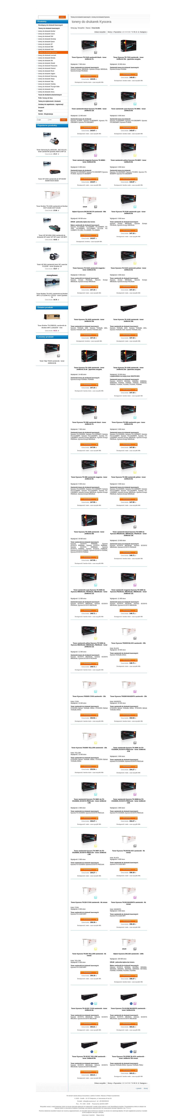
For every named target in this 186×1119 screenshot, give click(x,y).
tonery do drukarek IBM (45, 47)
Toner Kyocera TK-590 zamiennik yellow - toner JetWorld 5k (128, 478)
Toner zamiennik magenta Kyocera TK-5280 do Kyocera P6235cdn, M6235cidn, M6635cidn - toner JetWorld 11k (128, 591)
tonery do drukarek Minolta (46, 58)
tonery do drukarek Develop (47, 39)
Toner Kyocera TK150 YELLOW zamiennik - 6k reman (89, 954)
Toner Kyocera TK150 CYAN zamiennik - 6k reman (89, 902)
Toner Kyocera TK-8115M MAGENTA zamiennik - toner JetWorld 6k (128, 1009)
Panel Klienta (65, 12)
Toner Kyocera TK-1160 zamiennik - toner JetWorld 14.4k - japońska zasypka (89, 368)
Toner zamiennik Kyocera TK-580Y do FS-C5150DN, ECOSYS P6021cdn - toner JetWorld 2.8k (89, 852)
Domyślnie (81, 28)
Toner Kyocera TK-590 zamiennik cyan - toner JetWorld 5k (128, 423)
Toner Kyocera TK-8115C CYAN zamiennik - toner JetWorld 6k (89, 1009)
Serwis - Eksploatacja (45, 114)
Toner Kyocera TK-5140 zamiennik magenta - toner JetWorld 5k (89, 269)
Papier (40, 111)
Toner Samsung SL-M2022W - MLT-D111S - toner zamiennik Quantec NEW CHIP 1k (52, 150)
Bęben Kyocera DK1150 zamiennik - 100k (129, 954)
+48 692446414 (104, 1101)
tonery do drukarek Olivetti (46, 63)
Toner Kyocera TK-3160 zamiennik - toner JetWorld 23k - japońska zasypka (128, 368)
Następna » (143, 32)
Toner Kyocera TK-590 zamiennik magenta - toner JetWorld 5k (89, 478)
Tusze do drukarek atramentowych (50, 95)
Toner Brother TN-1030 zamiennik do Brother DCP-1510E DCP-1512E (52, 207)
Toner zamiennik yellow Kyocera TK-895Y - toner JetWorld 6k (128, 161)
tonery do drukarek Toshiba (47, 84)
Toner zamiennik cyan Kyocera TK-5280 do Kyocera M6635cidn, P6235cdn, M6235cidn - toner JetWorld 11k (89, 591)
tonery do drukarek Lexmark (47, 55)
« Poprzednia (117, 32)
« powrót (138, 1088)
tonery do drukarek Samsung (47, 76)
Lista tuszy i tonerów (88, 1115)
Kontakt (76, 12)
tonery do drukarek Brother (46, 31)
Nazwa (88, 28)
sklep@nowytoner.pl (89, 1101)
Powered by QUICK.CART (100, 1104)
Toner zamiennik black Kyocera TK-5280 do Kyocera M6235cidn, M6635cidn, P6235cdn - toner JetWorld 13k (128, 533)
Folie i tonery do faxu (45, 98)
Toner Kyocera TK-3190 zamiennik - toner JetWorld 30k (89, 532)
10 (136, 32)
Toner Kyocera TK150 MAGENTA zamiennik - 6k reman (128, 903)
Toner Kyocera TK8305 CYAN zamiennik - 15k (89, 696)
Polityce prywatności (113, 1095)
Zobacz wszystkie (100, 32)
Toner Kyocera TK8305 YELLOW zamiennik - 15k (89, 748)
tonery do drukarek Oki (45, 60)
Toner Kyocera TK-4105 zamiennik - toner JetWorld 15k (89, 320)
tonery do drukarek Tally (45, 81)
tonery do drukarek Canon (46, 34)
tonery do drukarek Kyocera (48, 52)
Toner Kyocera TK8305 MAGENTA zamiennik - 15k (128, 696)
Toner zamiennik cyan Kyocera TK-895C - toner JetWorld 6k (128, 109)
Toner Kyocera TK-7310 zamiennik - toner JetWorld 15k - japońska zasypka (128, 58)
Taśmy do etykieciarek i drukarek (49, 101)
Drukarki (41, 107)
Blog (39, 12)
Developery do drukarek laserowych (50, 25)
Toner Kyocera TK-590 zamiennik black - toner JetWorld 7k (89, 423)
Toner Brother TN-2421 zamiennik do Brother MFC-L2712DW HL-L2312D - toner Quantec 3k (52, 295)
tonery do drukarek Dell (45, 36)
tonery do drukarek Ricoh (46, 71)
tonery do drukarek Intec (46, 49)
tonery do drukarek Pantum (47, 68)
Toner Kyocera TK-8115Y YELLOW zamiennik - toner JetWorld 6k (89, 1057)
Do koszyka (88, 76)
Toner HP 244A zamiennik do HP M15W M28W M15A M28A (52, 180)
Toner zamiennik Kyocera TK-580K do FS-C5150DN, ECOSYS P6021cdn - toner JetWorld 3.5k (128, 749)
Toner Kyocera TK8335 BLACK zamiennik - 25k (128, 643)
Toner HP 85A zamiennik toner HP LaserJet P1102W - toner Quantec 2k (52, 265)
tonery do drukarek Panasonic (47, 66)
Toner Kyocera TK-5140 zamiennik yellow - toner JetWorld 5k (128, 269)
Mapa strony (100, 1115)
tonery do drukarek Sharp (46, 79)
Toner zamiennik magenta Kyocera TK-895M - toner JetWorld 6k (89, 161)
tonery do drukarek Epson (46, 41)
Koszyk (135, 2)
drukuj (146, 1088)
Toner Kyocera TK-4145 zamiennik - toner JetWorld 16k (128, 320)
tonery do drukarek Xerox (46, 92)
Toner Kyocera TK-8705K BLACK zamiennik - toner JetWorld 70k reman (128, 1057)
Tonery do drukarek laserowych (49, 28)
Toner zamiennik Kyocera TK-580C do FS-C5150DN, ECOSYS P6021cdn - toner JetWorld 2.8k (89, 801)
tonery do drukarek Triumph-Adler (49, 86)
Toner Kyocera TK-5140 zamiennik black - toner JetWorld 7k (89, 58)
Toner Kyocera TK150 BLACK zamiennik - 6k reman (128, 851)
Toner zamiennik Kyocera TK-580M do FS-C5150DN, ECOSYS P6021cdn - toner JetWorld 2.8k (128, 801)
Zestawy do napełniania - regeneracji (50, 104)
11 (138, 32)
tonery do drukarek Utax (46, 89)
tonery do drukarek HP (45, 44)
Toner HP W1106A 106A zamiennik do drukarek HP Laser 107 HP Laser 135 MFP (52, 236)
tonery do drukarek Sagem (46, 73)
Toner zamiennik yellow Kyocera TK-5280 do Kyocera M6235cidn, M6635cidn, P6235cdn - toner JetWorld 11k (89, 645)
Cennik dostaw (50, 12)
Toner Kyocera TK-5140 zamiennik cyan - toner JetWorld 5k (128, 212)
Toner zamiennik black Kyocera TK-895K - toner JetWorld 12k (89, 109)
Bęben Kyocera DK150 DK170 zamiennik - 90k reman (89, 212)
